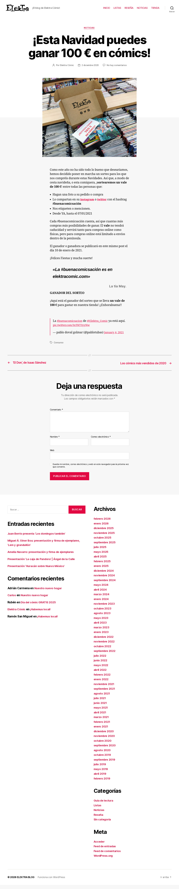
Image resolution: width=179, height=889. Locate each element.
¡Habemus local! (42, 613)
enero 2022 (101, 683)
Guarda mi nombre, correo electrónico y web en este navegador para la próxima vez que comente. (91, 469)
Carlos (12, 599)
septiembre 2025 (105, 546)
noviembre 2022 (105, 645)
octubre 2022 (103, 650)
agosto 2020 (102, 754)
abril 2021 (100, 716)
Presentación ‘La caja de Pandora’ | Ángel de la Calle (43, 563)
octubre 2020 (103, 744)
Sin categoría (103, 823)
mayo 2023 (101, 622)
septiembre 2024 (105, 584)
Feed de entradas (106, 850)
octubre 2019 (103, 759)
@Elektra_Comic (100, 325)
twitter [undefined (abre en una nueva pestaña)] (103, 204)
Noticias (89, 32)
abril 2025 (100, 560)
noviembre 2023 (105, 608)
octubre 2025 (103, 541)
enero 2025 (101, 570)
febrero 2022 (103, 678)
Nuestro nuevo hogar (48, 592)
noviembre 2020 (105, 740)
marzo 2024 (102, 598)
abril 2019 (100, 778)
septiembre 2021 (105, 693)
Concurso (58, 347)
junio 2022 (101, 664)
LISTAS (117, 9)
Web (52, 454)
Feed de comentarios (108, 855)
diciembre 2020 (104, 735)
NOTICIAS (142, 9)
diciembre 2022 (104, 641)
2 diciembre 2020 (90, 69)
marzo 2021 (102, 721)
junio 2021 (101, 707)
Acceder (99, 845)
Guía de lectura (104, 804)
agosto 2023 (102, 617)
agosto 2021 (102, 697)
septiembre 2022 (105, 655)
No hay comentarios (117, 69)
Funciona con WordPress (52, 881)
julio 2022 (100, 659)
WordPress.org (104, 860)
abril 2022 (100, 674)
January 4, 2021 (114, 337)
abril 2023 (100, 626)
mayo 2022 (101, 669)
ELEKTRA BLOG (26, 881)
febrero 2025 (103, 565)
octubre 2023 (103, 612)
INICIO (106, 9)
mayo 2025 (101, 556)
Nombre (55, 441)
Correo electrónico (101, 441)
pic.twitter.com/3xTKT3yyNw (72, 330)
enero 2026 (101, 527)
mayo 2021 (101, 711)
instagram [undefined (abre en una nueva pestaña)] (87, 204)
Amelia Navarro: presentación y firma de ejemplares (43, 556)
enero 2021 (101, 730)
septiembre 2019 (105, 763)
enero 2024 (101, 603)
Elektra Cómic (66, 69)
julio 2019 (100, 768)
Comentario (56, 414)
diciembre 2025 (104, 532)
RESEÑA (129, 9)
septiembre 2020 (105, 749)
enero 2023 (101, 636)
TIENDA (155, 9)
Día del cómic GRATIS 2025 (39, 606)
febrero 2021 (102, 726)
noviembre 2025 (105, 537)
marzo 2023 (102, 631)
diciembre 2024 (104, 574)
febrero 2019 (102, 782)
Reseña (99, 819)
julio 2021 (100, 702)
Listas (98, 809)
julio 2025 (100, 551)
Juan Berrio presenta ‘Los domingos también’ (38, 537)
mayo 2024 (101, 589)
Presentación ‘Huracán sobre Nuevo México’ (37, 570)
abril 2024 (101, 593)
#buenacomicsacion (70, 325)
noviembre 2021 (105, 688)
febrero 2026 (103, 523)
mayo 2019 (101, 773)
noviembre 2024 (105, 579)
